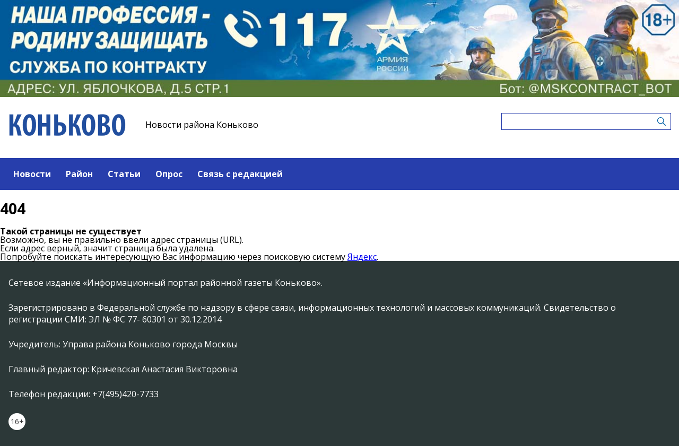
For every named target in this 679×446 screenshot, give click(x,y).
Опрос (168, 174)
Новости (32, 174)
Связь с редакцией (240, 174)
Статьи (124, 174)
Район (79, 174)
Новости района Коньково (201, 124)
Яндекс (362, 257)
